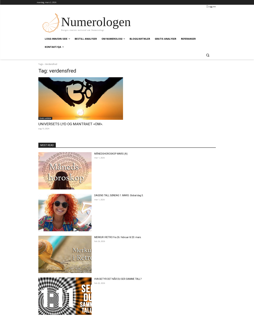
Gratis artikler (45, 118)
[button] (208, 55)
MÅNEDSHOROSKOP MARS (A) (111, 153)
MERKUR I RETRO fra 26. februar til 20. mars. (117, 237)
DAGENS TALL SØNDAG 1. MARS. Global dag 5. (118, 195)
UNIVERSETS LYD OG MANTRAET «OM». (70, 124)
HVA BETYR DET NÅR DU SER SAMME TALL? (118, 279)
